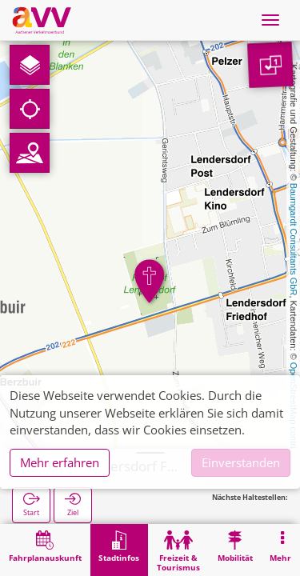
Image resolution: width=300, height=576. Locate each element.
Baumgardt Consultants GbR (293, 239)
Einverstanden (241, 462)
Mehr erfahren (59, 462)
